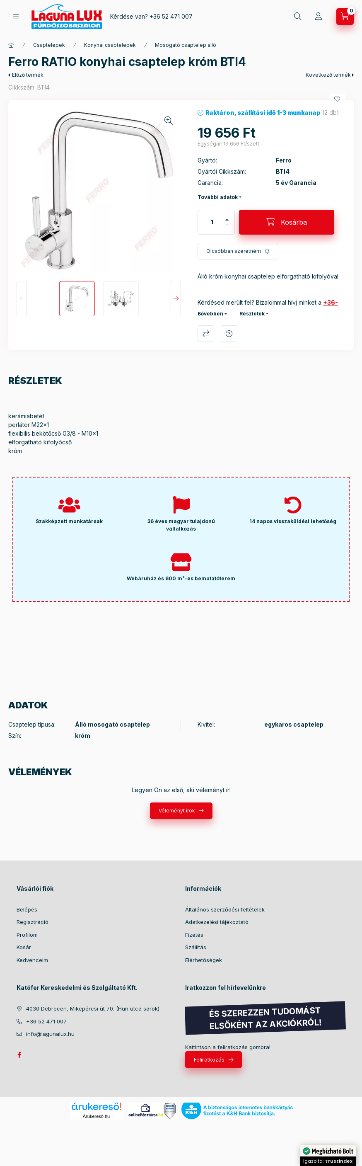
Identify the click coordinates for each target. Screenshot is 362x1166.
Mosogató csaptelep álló (185, 45)
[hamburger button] (15, 16)
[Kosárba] (286, 222)
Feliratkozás (209, 1059)
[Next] (176, 299)
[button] (99, 190)
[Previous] (22, 299)
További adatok (218, 197)
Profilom (27, 934)
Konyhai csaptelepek (110, 45)
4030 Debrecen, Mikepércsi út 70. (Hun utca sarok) (92, 1008)
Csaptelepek (49, 45)
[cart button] (345, 16)
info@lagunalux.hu (50, 1033)
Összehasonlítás (206, 333)
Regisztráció (32, 922)
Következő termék (328, 75)
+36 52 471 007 (171, 16)
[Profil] (318, 16)
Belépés (27, 909)
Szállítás (195, 947)
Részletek (252, 313)
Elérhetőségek (203, 960)
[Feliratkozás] (238, 251)
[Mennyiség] (212, 222)
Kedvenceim (32, 960)
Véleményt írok (177, 810)
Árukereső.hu (96, 1116)
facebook (19, 1055)
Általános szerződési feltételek (225, 909)
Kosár (24, 947)
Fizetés (194, 934)
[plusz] (227, 219)
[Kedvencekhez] (337, 99)
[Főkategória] (11, 45)
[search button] (298, 16)
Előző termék (27, 75)
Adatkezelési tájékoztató (217, 922)
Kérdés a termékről (229, 333)
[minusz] (227, 224)
